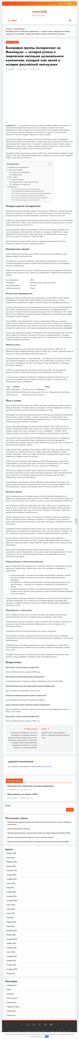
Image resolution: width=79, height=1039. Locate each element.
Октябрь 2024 (12, 896)
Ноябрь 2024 (11, 892)
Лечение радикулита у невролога (18, 829)
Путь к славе (13, 177)
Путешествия (11, 1011)
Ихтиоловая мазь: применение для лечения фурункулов (30, 786)
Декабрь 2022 (12, 956)
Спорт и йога (11, 1015)
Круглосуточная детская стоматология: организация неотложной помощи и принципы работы (38, 841)
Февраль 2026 (12, 862)
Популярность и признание (21, 184)
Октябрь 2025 (11, 879)
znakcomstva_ (13, 798)
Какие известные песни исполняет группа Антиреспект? (31, 198)
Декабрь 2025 (12, 870)
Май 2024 (10, 918)
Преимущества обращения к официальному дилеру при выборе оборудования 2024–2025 (38, 833)
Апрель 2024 (11, 922)
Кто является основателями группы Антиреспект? (29, 191)
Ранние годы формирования (21, 172)
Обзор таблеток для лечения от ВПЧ (22, 794)
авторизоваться (46, 766)
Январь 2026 (11, 866)
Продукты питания (13, 1007)
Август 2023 (11, 952)
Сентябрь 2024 (12, 900)
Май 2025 (10, 888)
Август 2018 (11, 973)
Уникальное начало (15, 170)
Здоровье (10, 994)
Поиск (8, 805)
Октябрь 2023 (11, 948)
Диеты (9, 989)
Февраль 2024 (12, 930)
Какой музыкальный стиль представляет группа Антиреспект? (33, 193)
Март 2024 (10, 926)
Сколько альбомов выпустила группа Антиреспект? (30, 196)
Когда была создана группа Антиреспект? (27, 189)
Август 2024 (11, 905)
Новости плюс (11, 1002)
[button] (48, 164)
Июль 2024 (11, 909)
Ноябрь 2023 (11, 943)
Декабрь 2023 (12, 939)
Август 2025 (11, 883)
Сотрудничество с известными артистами (25, 182)
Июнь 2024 (11, 913)
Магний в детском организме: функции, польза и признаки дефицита (30, 837)
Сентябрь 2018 (12, 969)
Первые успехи (17, 175)
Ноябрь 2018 (11, 960)
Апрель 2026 (11, 853)
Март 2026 (10, 857)
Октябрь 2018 (11, 965)
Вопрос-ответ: (13, 187)
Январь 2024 (11, 935)
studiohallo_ (11, 69)
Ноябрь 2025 (11, 875)
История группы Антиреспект (18, 167)
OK (47, 1036)
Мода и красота (12, 998)
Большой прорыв (17, 179)
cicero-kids (39, 11)
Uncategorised (12, 42)
